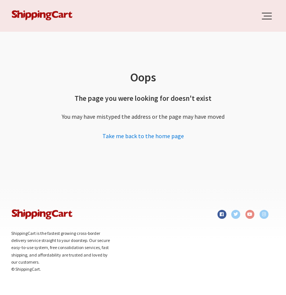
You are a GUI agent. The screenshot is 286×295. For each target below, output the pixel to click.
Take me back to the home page (143, 136)
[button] (267, 16)
